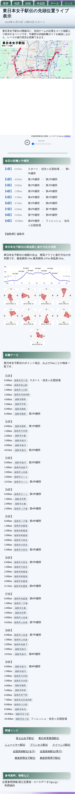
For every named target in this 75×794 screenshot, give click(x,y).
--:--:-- (41, 140)
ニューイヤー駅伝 (15, 744)
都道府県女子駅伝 (25, 758)
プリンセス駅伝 (39, 744)
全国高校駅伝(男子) (51, 751)
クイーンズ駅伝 (61, 744)
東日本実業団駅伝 (48, 738)
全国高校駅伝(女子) (24, 751)
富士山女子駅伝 (25, 738)
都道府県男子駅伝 (50, 758)
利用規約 (67, 136)
